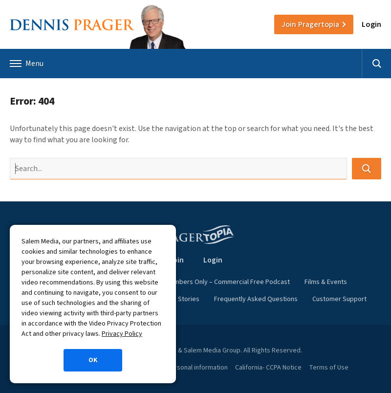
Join (310, 24)
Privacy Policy (122, 334)
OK (93, 360)
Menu (26, 63)
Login (371, 24)
